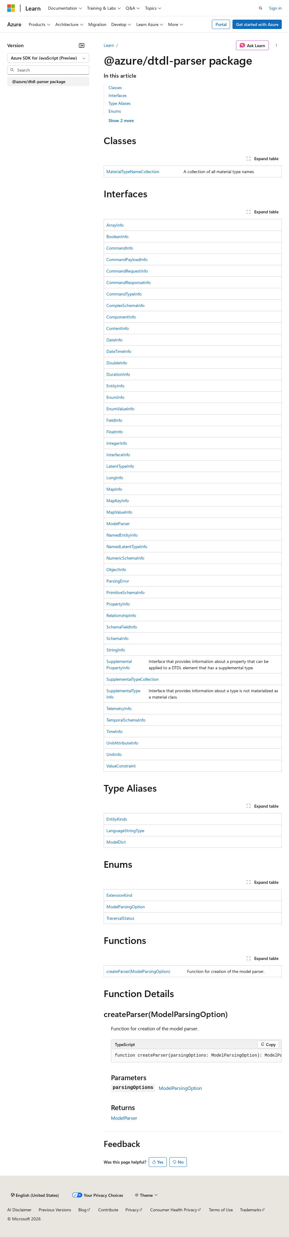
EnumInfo (115, 397)
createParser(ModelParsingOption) (138, 971)
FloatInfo (114, 431)
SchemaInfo (117, 638)
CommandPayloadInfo (127, 259)
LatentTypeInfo (120, 466)
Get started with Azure (257, 24)
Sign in (275, 8)
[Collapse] (81, 45)
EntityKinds (116, 819)
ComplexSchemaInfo (125, 305)
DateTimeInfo (118, 351)
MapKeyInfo (117, 500)
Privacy (132, 1210)
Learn (109, 45)
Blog (82, 1210)
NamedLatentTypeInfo (126, 546)
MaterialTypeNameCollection (132, 171)
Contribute (108, 1210)
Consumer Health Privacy (173, 1210)
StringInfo (115, 650)
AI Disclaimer (19, 1210)
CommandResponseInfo (128, 282)
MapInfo (114, 489)
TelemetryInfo (119, 708)
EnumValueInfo (120, 409)
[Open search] (261, 8)
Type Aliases (120, 103)
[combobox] (48, 58)
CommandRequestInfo (127, 271)
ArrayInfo (115, 225)
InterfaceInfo (118, 454)
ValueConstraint (121, 766)
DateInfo (114, 340)
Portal (221, 24)
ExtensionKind (119, 895)
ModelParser (118, 523)
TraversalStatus (120, 918)
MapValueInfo (119, 512)
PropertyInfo (118, 604)
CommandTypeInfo (123, 294)
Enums (115, 111)
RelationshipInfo (121, 615)
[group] (196, 1055)
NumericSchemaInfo (125, 558)
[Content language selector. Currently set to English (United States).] (35, 1195)
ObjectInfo (116, 569)
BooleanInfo (117, 236)
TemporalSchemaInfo (125, 720)
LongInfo (114, 477)
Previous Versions (55, 1210)
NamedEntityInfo (122, 535)
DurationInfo (118, 374)
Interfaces (118, 95)
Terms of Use (221, 1210)
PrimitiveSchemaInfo (125, 592)
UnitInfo (114, 754)
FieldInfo (114, 420)
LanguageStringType (125, 830)
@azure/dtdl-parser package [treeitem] (38, 81)
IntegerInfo (116, 443)
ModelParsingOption (125, 906)
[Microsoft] (11, 8)
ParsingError (117, 581)
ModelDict (116, 842)
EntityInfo (115, 386)
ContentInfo (117, 328)
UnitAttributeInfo (122, 743)
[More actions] (276, 45)
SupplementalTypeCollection (132, 679)
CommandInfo (119, 248)
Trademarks (250, 1210)
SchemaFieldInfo (121, 627)
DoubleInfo (116, 363)
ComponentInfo (121, 317)
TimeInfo (114, 731)
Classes (115, 87)
